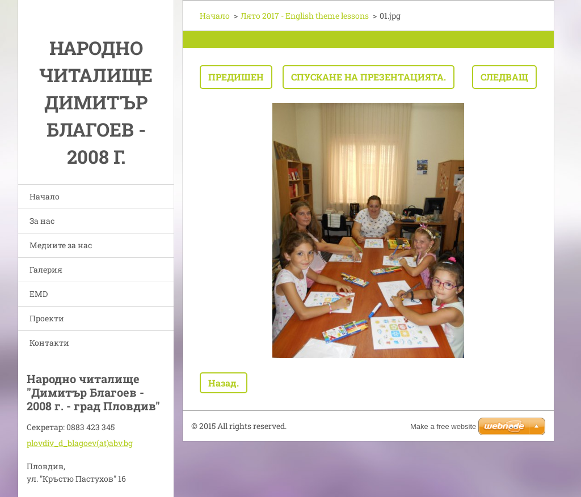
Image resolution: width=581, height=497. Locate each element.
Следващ (504, 77)
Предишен (236, 77)
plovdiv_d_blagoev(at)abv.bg (80, 442)
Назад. (223, 383)
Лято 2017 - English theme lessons (305, 15)
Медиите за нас (61, 245)
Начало (45, 196)
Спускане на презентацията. (368, 77)
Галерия (46, 269)
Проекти (47, 318)
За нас (42, 220)
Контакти (49, 342)
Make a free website (443, 426)
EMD (39, 293)
